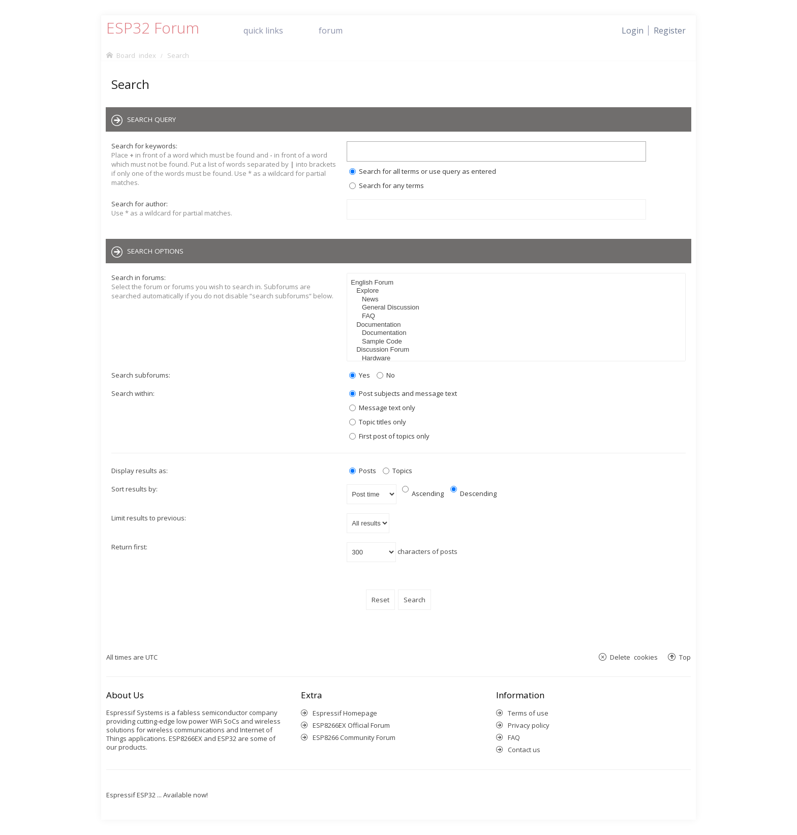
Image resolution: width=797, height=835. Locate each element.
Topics (397, 470)
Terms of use (528, 713)
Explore (517, 291)
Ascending (423, 493)
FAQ (517, 316)
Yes (359, 375)
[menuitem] (670, 30)
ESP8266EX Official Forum (351, 725)
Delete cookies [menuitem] (634, 657)
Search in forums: (138, 277)
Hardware (517, 358)
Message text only (382, 407)
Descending (473, 493)
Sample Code (517, 341)
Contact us (524, 749)
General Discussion (517, 307)
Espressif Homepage (345, 713)
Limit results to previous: (148, 517)
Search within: (133, 393)
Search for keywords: (144, 145)
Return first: (129, 546)
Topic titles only (377, 421)
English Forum (517, 283)
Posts (362, 470)
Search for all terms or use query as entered (422, 171)
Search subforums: (140, 375)
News (517, 299)
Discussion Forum (517, 350)
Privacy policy (528, 725)
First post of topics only (389, 436)
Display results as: (139, 470)
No (386, 375)
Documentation (517, 325)
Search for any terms (386, 185)
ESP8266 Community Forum (354, 737)
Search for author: (139, 203)
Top (685, 657)
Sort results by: (134, 488)
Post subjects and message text (403, 393)
